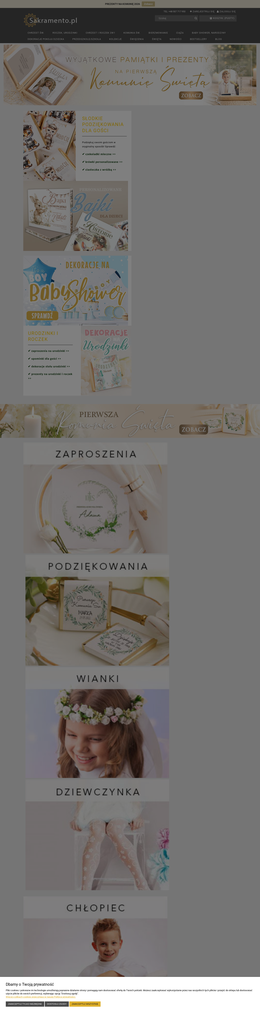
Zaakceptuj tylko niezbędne (25, 1004)
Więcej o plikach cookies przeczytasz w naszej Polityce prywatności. (41, 996)
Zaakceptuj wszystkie (85, 1004)
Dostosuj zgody (57, 1004)
